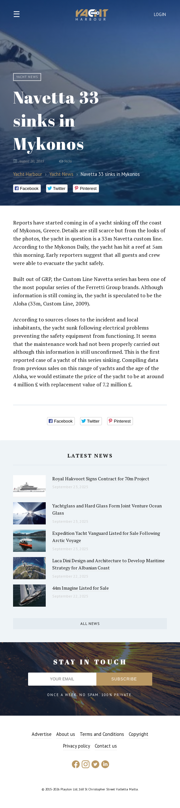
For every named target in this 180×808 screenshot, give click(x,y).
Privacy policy (76, 746)
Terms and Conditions (102, 734)
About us (65, 734)
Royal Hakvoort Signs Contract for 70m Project (100, 478)
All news (90, 623)
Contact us (106, 746)
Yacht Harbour (92, 15)
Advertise (42, 734)
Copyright (138, 734)
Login (160, 14)
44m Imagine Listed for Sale (80, 588)
